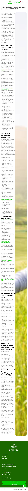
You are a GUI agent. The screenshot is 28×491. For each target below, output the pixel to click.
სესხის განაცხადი (14, 481)
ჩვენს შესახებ (5, 454)
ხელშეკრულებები (6, 460)
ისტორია (4, 456)
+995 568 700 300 (6, 472)
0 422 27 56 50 (6, 474)
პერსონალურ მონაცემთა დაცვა (9, 466)
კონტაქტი (4, 468)
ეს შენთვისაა (5, 458)
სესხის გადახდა (14, 484)
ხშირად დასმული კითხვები (8, 464)
